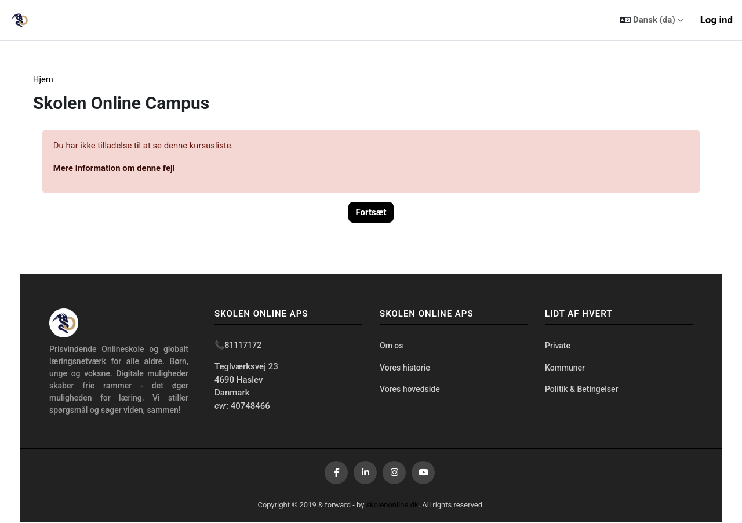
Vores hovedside (410, 389)
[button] (651, 20)
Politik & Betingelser (581, 389)
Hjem (51, 79)
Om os (391, 346)
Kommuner (565, 368)
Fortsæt (371, 213)
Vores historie (405, 368)
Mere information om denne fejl (122, 168)
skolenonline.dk (392, 505)
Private (557, 346)
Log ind (716, 20)
